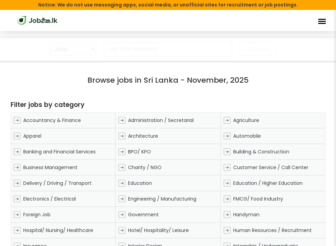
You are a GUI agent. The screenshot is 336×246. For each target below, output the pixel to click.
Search (258, 49)
